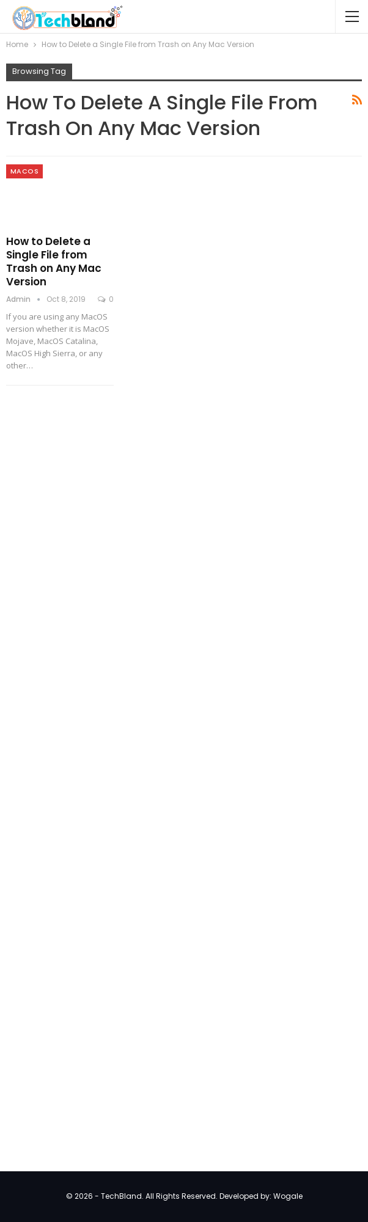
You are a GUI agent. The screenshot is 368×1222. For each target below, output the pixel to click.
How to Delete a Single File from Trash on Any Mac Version (53, 261)
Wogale (288, 1196)
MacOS (24, 171)
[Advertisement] (98, 594)
